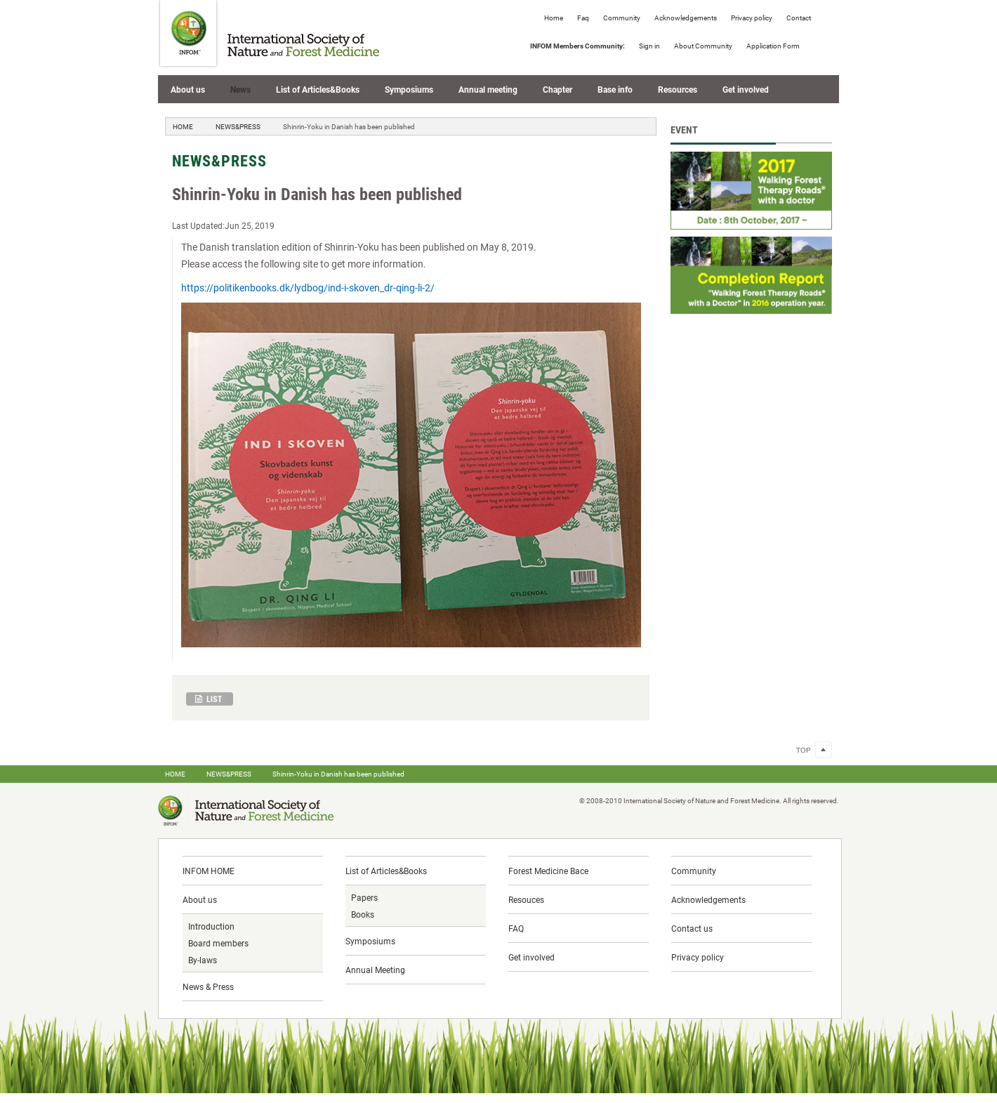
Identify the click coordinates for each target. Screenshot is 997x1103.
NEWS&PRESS (238, 126)
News (240, 89)
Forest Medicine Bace (548, 870)
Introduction (211, 926)
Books (362, 914)
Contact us (692, 928)
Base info (615, 89)
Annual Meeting (375, 969)
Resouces (526, 899)
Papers (364, 897)
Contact (798, 17)
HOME (183, 126)
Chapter (557, 89)
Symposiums (409, 89)
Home (553, 17)
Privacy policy (751, 17)
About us (188, 89)
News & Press (208, 986)
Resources (677, 89)
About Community (703, 46)
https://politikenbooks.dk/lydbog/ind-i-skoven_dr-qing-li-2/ (308, 287)
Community (621, 17)
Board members (218, 943)
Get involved (745, 89)
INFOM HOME (209, 870)
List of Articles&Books (317, 89)
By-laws (202, 959)
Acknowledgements (685, 17)
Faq (583, 17)
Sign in (649, 46)
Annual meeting (487, 89)
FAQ (516, 928)
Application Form (773, 46)
